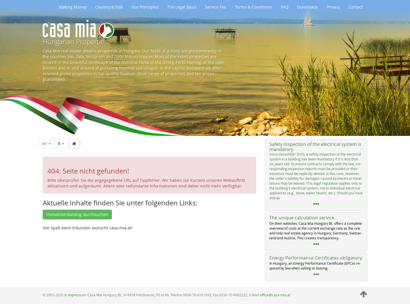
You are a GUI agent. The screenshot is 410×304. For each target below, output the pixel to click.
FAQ (284, 7)
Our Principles (145, 7)
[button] (316, 175)
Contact (355, 7)
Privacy (333, 7)
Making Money (73, 7)
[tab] (316, 175)
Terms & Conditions (253, 7)
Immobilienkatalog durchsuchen (77, 214)
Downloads (307, 7)
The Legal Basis (181, 7)
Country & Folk (109, 7)
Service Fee (215, 7)
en (46, 143)
